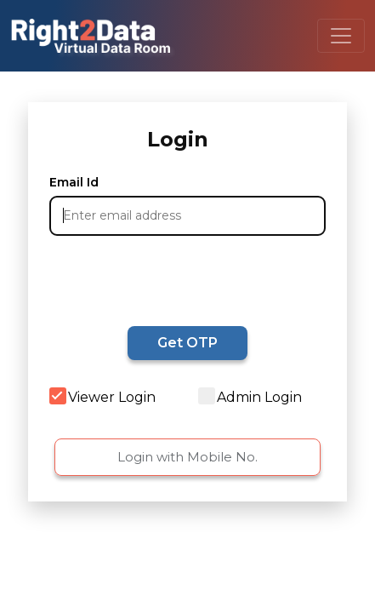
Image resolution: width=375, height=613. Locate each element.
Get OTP (187, 343)
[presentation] (152, 278)
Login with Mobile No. (187, 457)
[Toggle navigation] (341, 36)
